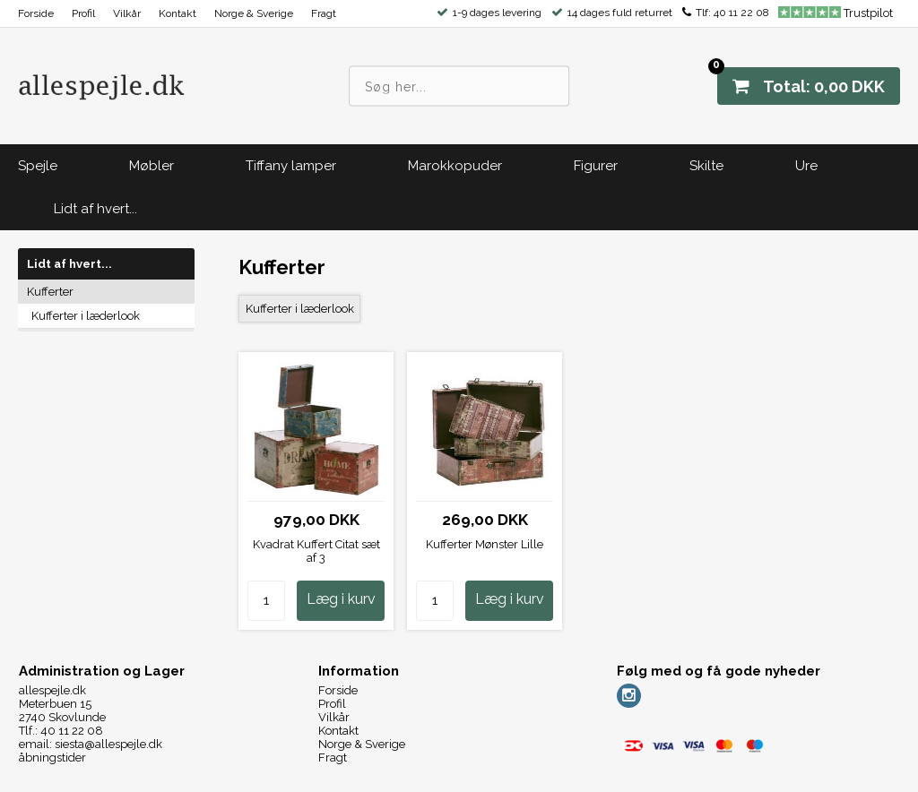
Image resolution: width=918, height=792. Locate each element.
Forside (36, 13)
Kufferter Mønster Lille (484, 544)
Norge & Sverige (253, 13)
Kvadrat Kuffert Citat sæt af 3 (316, 551)
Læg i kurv (341, 598)
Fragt (323, 13)
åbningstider (52, 757)
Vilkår (127, 13)
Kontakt (177, 13)
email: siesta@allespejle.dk (90, 744)
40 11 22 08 (741, 12)
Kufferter (50, 291)
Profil (83, 13)
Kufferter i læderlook (85, 316)
